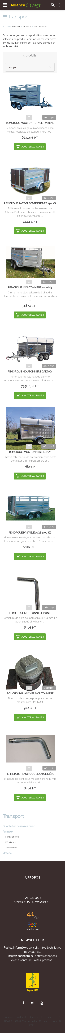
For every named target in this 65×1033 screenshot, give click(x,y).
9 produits (29, 55)
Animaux (8, 831)
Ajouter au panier (30, 147)
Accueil (6, 26)
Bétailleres (10, 842)
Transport (16, 17)
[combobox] (30, 67)
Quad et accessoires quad (19, 826)
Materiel (7, 853)
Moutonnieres (40, 26)
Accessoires (11, 847)
